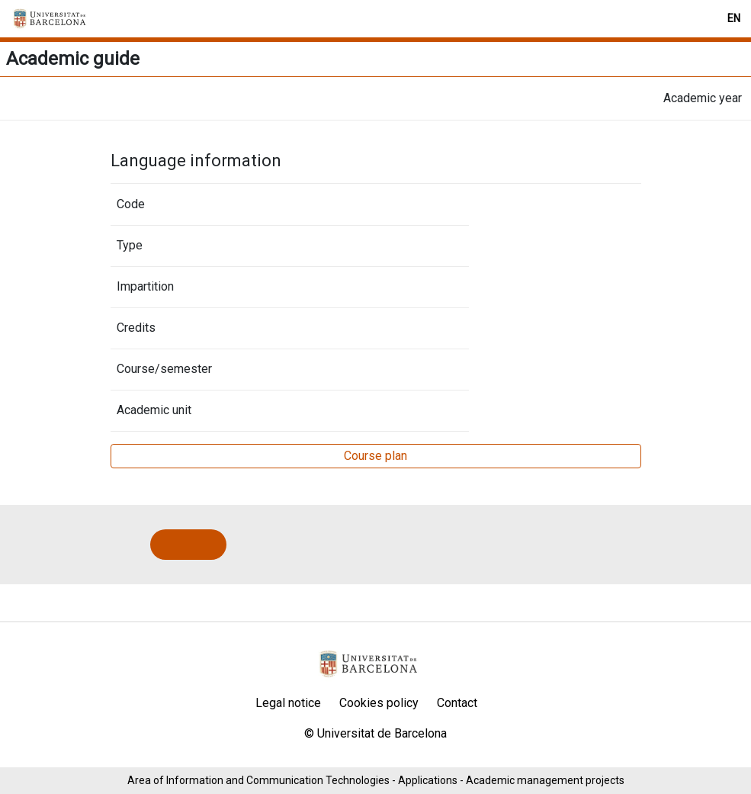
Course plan (375, 455)
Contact (457, 703)
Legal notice (288, 703)
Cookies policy (379, 703)
